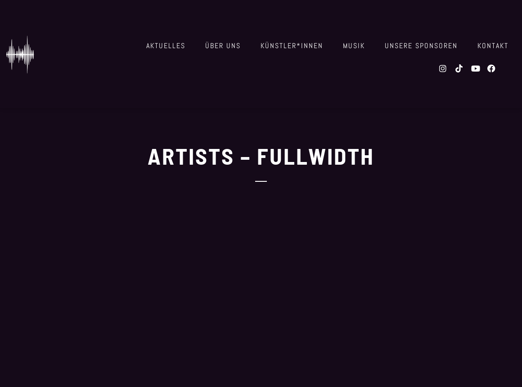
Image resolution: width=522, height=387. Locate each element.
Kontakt (492, 45)
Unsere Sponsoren (421, 45)
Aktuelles (165, 45)
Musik (354, 45)
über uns (223, 45)
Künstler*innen (292, 45)
